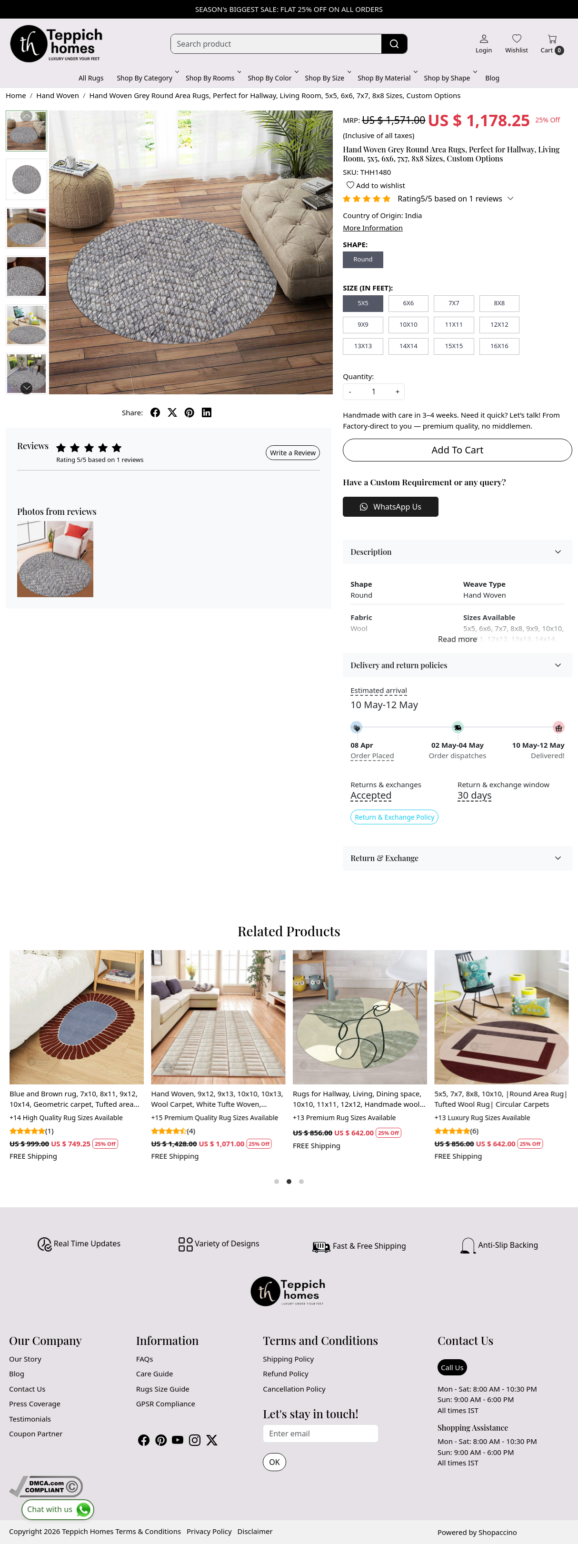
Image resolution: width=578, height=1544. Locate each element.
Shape (361, 584)
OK (274, 1462)
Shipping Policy (288, 1359)
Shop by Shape (450, 77)
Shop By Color (272, 77)
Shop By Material (387, 77)
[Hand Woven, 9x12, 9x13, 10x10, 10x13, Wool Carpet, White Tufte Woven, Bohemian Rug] (218, 1017)
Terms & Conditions (148, 1531)
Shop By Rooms (212, 77)
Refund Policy (285, 1373)
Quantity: (358, 376)
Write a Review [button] (293, 452)
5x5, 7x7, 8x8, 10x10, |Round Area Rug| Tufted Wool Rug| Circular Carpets (501, 1099)
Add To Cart (458, 449)
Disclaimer (255, 1531)
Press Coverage (34, 1403)
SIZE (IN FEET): (368, 287)
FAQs (144, 1359)
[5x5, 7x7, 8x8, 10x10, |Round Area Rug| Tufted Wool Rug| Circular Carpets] (502, 1017)
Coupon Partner (35, 1433)
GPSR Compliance (165, 1403)
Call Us (452, 1367)
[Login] (484, 43)
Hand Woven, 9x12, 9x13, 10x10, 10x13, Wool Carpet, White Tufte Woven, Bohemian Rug (217, 1099)
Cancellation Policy (294, 1389)
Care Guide (154, 1373)
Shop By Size (327, 77)
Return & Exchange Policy (394, 817)
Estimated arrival (378, 690)
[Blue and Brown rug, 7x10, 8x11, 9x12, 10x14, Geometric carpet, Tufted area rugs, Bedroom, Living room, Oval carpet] (77, 1017)
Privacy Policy (209, 1531)
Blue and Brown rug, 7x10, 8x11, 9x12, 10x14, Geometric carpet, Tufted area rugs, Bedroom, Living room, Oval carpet (74, 1099)
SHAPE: (355, 244)
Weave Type (484, 584)
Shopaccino (497, 1532)
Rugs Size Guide (162, 1389)
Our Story (25, 1359)
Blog (492, 77)
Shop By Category (147, 77)
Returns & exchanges (385, 784)
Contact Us (27, 1389)
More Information (373, 227)
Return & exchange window (503, 784)
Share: (132, 412)
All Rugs (91, 77)
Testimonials (30, 1419)
